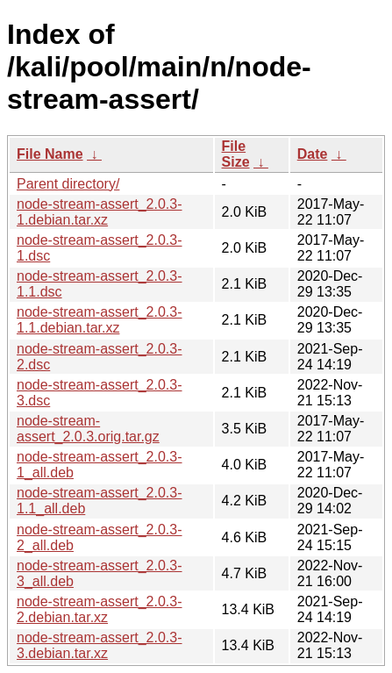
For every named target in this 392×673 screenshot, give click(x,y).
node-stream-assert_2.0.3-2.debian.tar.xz (99, 609)
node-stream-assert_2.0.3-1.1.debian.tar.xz (99, 319)
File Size (236, 154)
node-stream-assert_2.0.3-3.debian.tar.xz (99, 645)
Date (312, 154)
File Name (50, 154)
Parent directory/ (68, 183)
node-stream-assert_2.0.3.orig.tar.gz (88, 428)
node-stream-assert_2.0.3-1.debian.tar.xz (99, 212)
